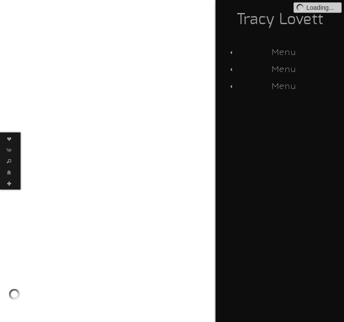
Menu (262, 52)
